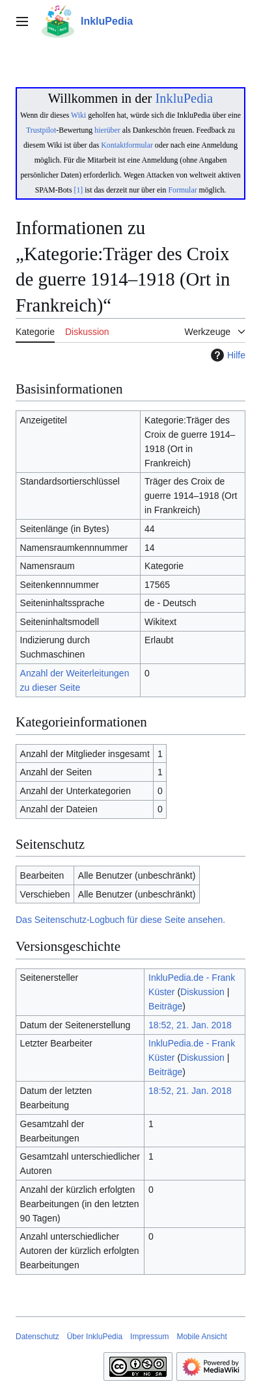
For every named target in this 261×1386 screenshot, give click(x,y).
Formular (183, 189)
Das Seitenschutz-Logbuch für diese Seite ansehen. (120, 919)
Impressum (149, 1336)
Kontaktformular (127, 145)
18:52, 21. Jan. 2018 (190, 1025)
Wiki (78, 115)
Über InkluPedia (94, 1336)
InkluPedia (184, 98)
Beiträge (165, 1006)
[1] (78, 189)
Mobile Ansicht (201, 1336)
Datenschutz (37, 1336)
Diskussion (202, 992)
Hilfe (226, 355)
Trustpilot (41, 130)
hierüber (107, 130)
